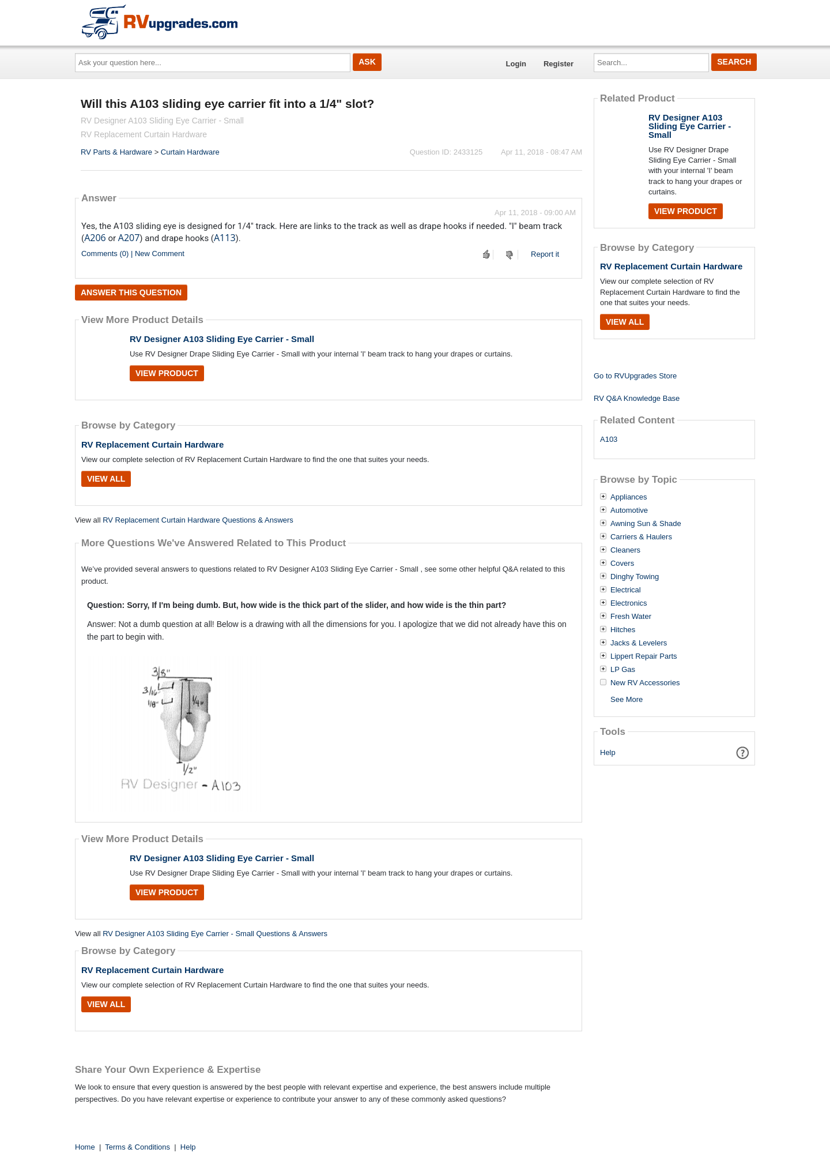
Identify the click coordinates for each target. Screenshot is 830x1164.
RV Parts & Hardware (116, 152)
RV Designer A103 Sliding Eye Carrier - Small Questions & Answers (215, 933)
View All (106, 478)
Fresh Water (630, 617)
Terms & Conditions (137, 1147)
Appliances (628, 497)
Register (559, 63)
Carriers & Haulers (641, 537)
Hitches (622, 630)
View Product (166, 373)
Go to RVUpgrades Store (635, 375)
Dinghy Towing (634, 577)
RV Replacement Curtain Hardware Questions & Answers (198, 520)
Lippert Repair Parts (643, 656)
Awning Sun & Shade (645, 524)
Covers (622, 564)
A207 (129, 237)
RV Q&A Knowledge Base (637, 398)
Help (608, 752)
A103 (608, 439)
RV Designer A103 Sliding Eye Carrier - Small (222, 339)
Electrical (625, 590)
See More (626, 699)
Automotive (629, 510)
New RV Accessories (645, 683)
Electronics (628, 603)
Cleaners (625, 550)
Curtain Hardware (190, 152)
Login (516, 63)
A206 (95, 237)
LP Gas (622, 670)
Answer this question (131, 292)
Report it (545, 254)
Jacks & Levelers (638, 643)
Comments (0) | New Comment (132, 253)
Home (85, 1147)
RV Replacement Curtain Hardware (152, 444)
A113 (225, 237)
